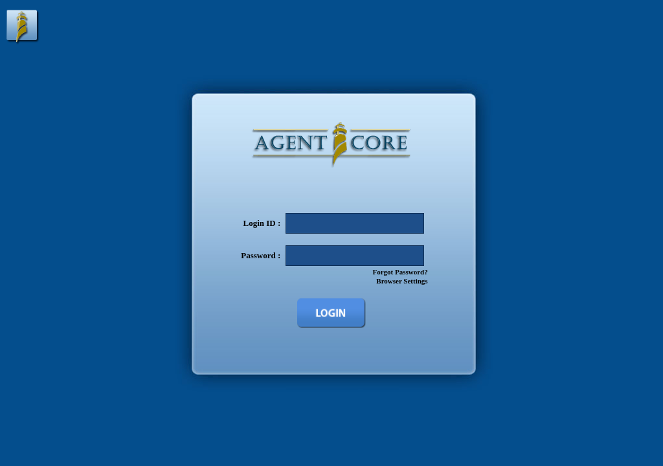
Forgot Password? (399, 272)
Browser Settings (401, 281)
